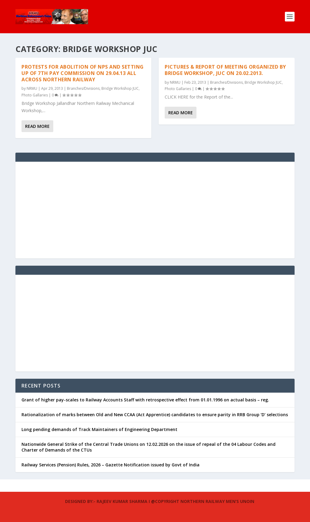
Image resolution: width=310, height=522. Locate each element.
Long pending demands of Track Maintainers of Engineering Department (99, 429)
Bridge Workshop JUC (120, 88)
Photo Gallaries (34, 95)
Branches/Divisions (83, 88)
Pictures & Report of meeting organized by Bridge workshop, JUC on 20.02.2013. (225, 69)
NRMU (32, 88)
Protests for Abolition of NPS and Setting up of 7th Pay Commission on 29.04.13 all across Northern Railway (82, 73)
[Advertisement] (155, 210)
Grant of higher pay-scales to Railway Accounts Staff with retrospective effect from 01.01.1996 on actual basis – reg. (145, 400)
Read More (37, 126)
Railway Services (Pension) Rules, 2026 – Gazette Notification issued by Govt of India (110, 465)
